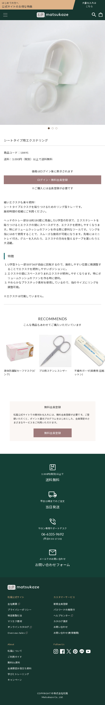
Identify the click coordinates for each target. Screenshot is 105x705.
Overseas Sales (16, 632)
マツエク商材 (15, 621)
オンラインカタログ (18, 627)
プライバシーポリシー (19, 609)
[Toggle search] (94, 14)
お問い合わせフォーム (52, 565)
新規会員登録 (61, 604)
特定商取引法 (15, 615)
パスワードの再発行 (64, 609)
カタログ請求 (61, 621)
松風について (15, 651)
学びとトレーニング (18, 674)
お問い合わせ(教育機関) (66, 632)
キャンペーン (15, 679)
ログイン (45, 171)
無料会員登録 (52, 433)
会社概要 (12, 604)
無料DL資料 (14, 662)
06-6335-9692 (52, 534)
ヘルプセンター (62, 615)
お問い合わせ (61, 627)
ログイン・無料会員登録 (52, 179)
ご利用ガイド (15, 656)
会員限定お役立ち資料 (19, 668)
